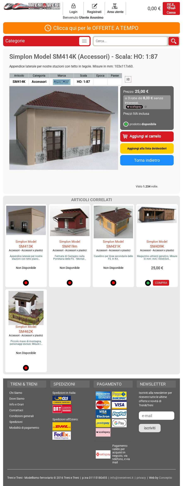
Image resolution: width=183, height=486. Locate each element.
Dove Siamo (16, 398)
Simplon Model (26, 242)
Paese (115, 75)
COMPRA (161, 282)
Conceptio (165, 477)
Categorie (15, 40)
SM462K (26, 331)
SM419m (69, 246)
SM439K (157, 246)
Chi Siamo (15, 392)
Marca (62, 75)
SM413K (26, 246)
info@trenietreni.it (121, 477)
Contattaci (16, 410)
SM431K (113, 246)
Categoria (39, 75)
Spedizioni (15, 422)
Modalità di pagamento (24, 427)
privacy (141, 477)
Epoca (100, 75)
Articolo (19, 75)
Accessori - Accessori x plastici (26, 250)
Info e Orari (16, 404)
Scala (83, 75)
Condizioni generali (21, 416)
